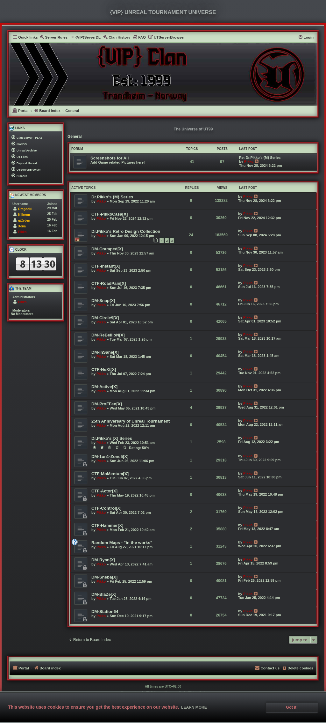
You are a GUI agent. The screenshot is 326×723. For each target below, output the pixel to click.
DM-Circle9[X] (105, 317)
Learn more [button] (194, 707)
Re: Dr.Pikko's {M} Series (259, 157)
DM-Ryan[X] (103, 559)
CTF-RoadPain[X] (108, 283)
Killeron (24, 215)
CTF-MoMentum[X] (110, 473)
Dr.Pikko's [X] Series (111, 438)
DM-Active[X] (104, 386)
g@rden (24, 220)
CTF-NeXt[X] (103, 369)
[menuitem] (53, 37)
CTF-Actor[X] (104, 491)
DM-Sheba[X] (104, 577)
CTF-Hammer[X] (107, 525)
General (74, 136)
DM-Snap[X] (103, 300)
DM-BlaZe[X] (103, 594)
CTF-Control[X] (106, 508)
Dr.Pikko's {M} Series (112, 197)
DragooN (25, 209)
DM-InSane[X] (105, 352)
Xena (22, 226)
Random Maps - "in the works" (121, 542)
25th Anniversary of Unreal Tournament (130, 421)
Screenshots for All (109, 158)
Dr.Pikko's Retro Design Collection (125, 231)
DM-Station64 (104, 611)
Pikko (248, 161)
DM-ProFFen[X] (106, 404)
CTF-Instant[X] (105, 266)
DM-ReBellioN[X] (108, 335)
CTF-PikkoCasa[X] (109, 214)
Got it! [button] (292, 707)
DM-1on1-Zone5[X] (110, 456)
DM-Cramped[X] (107, 249)
